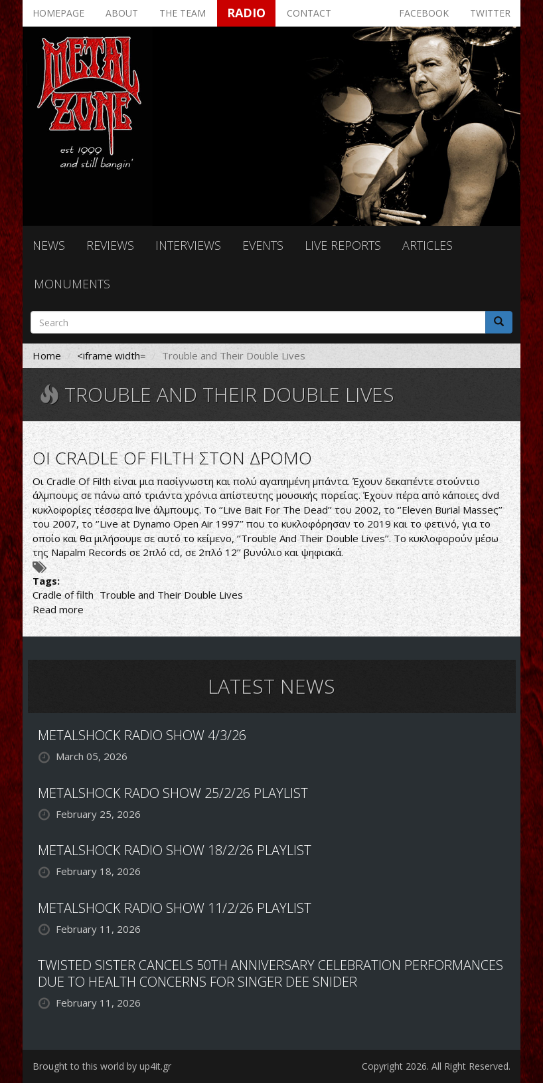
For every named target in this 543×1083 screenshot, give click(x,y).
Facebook (424, 13)
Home (47, 355)
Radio (246, 13)
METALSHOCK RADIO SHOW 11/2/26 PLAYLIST (174, 908)
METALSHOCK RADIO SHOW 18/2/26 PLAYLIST (174, 850)
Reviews (110, 245)
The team (182, 13)
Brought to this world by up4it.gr (102, 1066)
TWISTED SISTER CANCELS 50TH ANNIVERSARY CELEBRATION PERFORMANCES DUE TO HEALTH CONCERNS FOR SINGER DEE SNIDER (270, 973)
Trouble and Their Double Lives (171, 594)
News (49, 245)
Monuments (72, 284)
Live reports (343, 245)
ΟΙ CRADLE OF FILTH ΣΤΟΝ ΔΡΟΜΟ (172, 458)
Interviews (188, 245)
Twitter (490, 13)
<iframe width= (111, 355)
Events (262, 245)
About (122, 13)
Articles (427, 245)
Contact (309, 13)
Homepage (58, 13)
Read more (58, 609)
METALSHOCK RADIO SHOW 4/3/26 (142, 735)
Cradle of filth (63, 594)
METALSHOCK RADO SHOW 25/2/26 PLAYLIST (173, 793)
